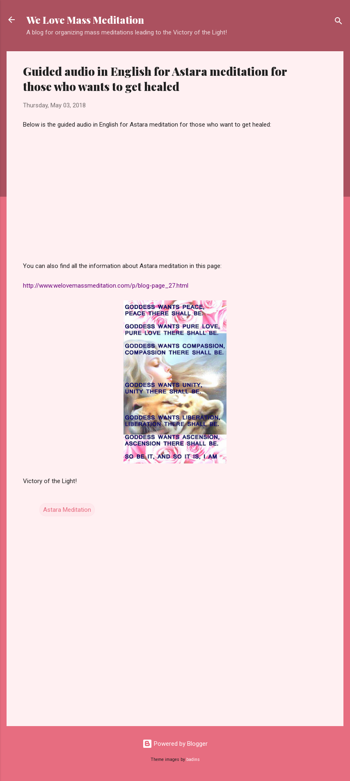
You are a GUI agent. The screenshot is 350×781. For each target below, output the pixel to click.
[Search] (338, 22)
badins (193, 759)
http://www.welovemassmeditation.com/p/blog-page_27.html (105, 285)
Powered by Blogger (175, 743)
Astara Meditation (67, 509)
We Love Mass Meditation (85, 19)
